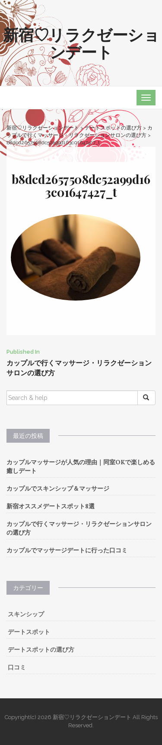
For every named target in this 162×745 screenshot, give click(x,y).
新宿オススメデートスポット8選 (50, 506)
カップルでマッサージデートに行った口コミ (66, 550)
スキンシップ (26, 614)
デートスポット (29, 632)
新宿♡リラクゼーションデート (81, 43)
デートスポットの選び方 (41, 649)
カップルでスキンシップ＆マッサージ (57, 488)
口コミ (17, 667)
